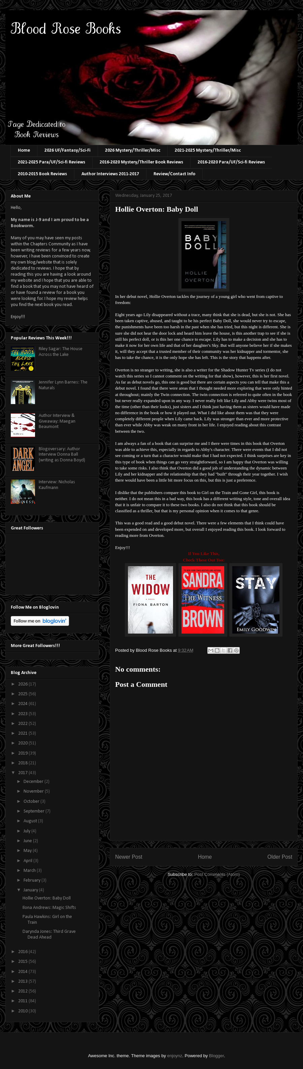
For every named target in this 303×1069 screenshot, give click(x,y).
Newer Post (128, 857)
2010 (23, 1011)
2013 (23, 981)
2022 (23, 723)
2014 (23, 971)
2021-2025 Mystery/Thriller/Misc (208, 150)
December (34, 781)
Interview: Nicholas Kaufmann (57, 485)
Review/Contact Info (174, 174)
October (32, 801)
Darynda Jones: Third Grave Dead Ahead (49, 934)
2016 (23, 951)
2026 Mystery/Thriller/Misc (132, 150)
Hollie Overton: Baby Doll (47, 898)
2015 (23, 961)
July (27, 831)
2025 (23, 694)
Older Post (279, 857)
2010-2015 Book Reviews (42, 174)
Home (24, 150)
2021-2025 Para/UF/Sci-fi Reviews (51, 162)
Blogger (216, 1055)
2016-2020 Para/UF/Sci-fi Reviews (231, 162)
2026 (23, 684)
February (32, 880)
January (31, 890)
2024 (23, 703)
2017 (23, 772)
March (30, 870)
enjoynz (174, 1055)
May (28, 850)
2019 (23, 753)
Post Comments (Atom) (217, 874)
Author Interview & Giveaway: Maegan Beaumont (57, 421)
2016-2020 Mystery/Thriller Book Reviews (141, 162)
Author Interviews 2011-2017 (110, 174)
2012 (23, 991)
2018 (23, 763)
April (28, 860)
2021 (23, 733)
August (31, 821)
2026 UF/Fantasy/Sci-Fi (67, 150)
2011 (23, 1001)
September (34, 811)
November (34, 791)
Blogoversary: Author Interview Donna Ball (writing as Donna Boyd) (62, 455)
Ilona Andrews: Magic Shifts (49, 907)
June (28, 841)
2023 (23, 713)
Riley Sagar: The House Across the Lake (60, 351)
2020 (23, 743)
